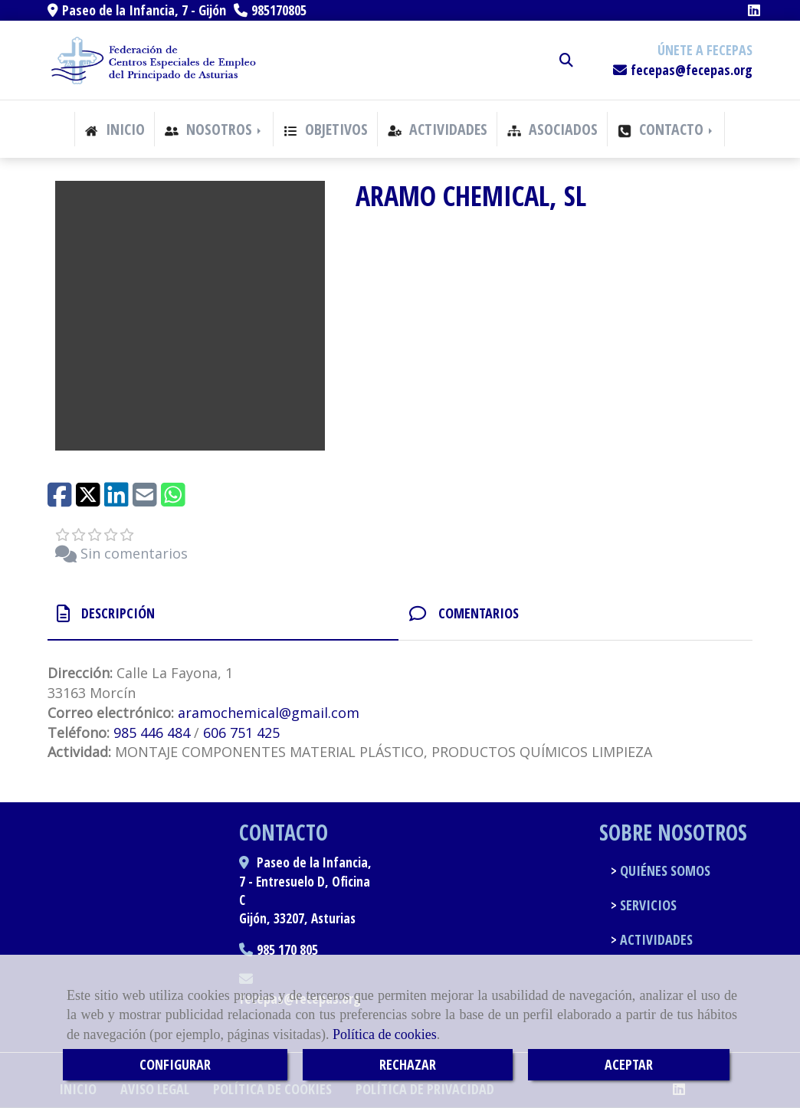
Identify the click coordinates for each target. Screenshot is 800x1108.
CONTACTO (666, 129)
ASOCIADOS (552, 129)
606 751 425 (241, 732)
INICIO (114, 129)
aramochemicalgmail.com (268, 712)
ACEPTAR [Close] (629, 1064)
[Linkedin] (754, 10)
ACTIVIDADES (437, 129)
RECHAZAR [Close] (407, 1064)
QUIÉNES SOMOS (663, 870)
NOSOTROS (214, 129)
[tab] (223, 614)
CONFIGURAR (175, 1064)
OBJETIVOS (326, 129)
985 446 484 (151, 732)
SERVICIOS (647, 905)
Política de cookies (385, 1034)
